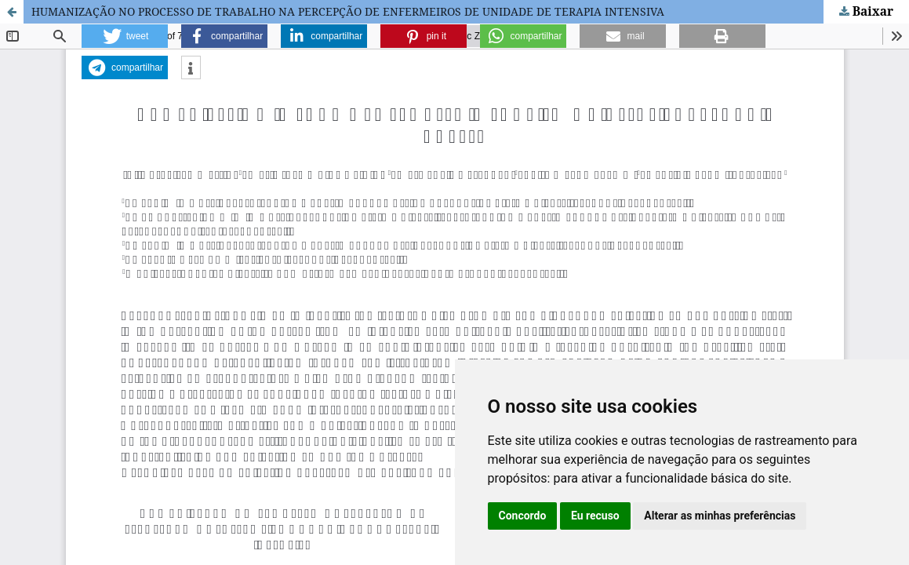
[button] (125, 36)
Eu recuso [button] (595, 515)
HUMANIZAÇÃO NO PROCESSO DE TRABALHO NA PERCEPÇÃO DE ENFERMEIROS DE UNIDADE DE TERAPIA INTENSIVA (347, 11)
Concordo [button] (523, 515)
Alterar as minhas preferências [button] (719, 515)
